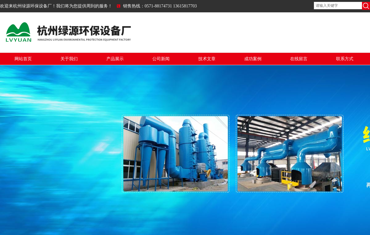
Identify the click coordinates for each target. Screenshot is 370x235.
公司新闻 (161, 59)
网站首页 (23, 59)
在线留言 (298, 59)
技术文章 (207, 59)
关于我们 (69, 59)
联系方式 (344, 59)
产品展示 (115, 59)
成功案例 (252, 59)
